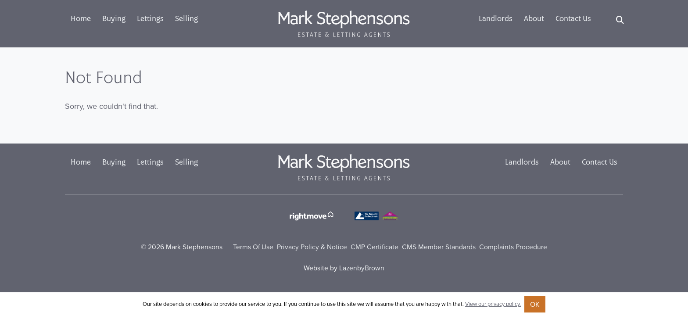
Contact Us (573, 19)
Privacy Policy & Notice (312, 246)
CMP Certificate (374, 246)
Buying (113, 19)
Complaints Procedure (513, 246)
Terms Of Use (253, 246)
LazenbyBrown (361, 268)
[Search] (620, 20)
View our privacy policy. (493, 304)
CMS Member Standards (439, 246)
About (534, 19)
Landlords (495, 19)
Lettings (150, 19)
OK (535, 304)
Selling (186, 19)
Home (81, 19)
